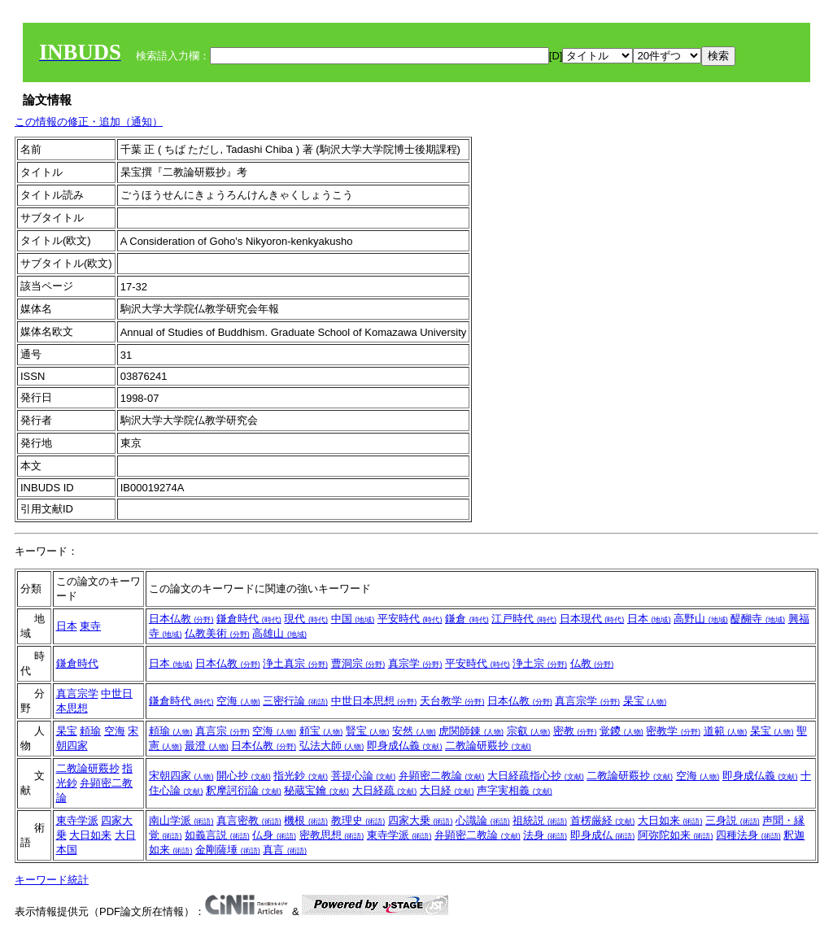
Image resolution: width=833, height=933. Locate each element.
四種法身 (748, 835)
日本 (66, 626)
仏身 (274, 835)
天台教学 (452, 701)
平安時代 (410, 619)
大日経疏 (384, 790)
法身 (545, 835)
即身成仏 (602, 835)
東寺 (90, 626)
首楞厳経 (602, 820)
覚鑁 (621, 731)
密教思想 (331, 835)
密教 (575, 731)
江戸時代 (523, 619)
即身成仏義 (405, 745)
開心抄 (243, 776)
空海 (238, 701)
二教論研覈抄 (488, 745)
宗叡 (529, 731)
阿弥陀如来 (675, 835)
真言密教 (248, 820)
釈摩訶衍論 (243, 790)
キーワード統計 (52, 880)
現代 (306, 619)
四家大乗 (420, 820)
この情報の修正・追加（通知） (89, 122)
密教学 (673, 731)
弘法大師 (331, 745)
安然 (414, 731)
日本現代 (592, 619)
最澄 (207, 745)
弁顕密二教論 (442, 776)
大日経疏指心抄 (535, 776)
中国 (353, 619)
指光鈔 (300, 776)
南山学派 (181, 820)
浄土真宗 (295, 663)
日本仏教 (181, 619)
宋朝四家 (181, 776)
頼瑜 (90, 731)
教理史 (358, 820)
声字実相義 (514, 790)
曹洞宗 (358, 663)
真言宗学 (77, 693)
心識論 (483, 820)
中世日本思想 (374, 701)
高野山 (701, 619)
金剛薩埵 (227, 850)
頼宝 (321, 731)
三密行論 (295, 701)
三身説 (732, 820)
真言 (285, 850)
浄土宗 (539, 663)
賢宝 (368, 731)
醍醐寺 (758, 619)
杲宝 (645, 701)
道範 (726, 731)
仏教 (592, 663)
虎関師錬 (471, 731)
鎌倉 (467, 619)
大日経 (447, 790)
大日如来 (90, 835)
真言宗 (222, 731)
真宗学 (415, 663)
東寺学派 (77, 820)
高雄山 (279, 633)
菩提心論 (363, 776)
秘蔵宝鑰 (316, 790)
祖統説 (539, 820)
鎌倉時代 (248, 619)
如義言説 (217, 835)
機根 (306, 820)
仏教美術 (217, 633)
